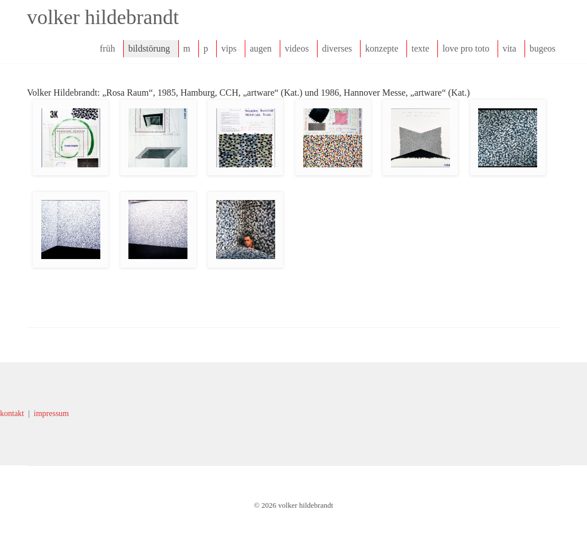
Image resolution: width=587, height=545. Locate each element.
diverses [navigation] (337, 48)
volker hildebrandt (103, 17)
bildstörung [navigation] (149, 48)
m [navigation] (186, 48)
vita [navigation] (509, 48)
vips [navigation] (229, 48)
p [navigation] (206, 48)
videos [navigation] (297, 48)
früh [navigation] (107, 48)
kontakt (12, 413)
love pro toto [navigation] (466, 48)
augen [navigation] (261, 48)
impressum (51, 413)
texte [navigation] (420, 48)
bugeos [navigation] (542, 48)
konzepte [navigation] (381, 48)
